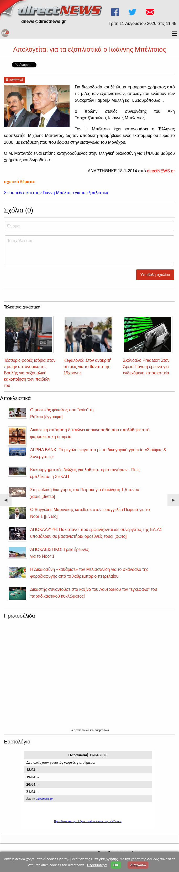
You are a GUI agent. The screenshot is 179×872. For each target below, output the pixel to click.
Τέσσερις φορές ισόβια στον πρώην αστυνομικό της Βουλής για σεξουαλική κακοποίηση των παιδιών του (29, 373)
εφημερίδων (102, 730)
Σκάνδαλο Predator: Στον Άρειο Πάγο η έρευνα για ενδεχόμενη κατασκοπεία (146, 366)
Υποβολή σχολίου (155, 275)
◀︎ (8, 502)
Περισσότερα (97, 865)
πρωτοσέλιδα (82, 730)
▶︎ (175, 502)
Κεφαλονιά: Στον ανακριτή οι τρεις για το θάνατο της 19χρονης (88, 366)
